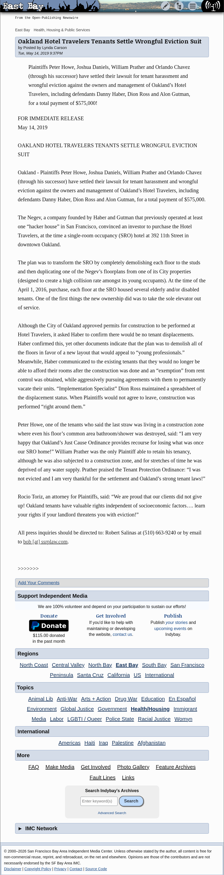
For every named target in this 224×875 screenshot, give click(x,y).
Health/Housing (150, 709)
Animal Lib (40, 699)
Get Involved (96, 767)
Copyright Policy (37, 869)
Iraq (103, 743)
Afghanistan (151, 743)
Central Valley (68, 665)
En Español (182, 699)
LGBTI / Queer (84, 719)
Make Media (59, 767)
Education (153, 699)
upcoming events (170, 628)
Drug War (126, 699)
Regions (28, 654)
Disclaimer (12, 869)
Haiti (89, 743)
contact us (122, 634)
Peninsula (61, 675)
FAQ (33, 767)
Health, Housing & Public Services (62, 30)
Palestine (122, 743)
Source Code (96, 869)
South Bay (154, 665)
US (137, 675)
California (118, 675)
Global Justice (77, 709)
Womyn (183, 719)
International (159, 675)
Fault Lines (103, 777)
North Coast (34, 665)
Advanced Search (112, 813)
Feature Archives (176, 767)
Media (39, 719)
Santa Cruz (90, 675)
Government (112, 709)
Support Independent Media (52, 596)
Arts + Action (96, 699)
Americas (69, 743)
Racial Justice (154, 719)
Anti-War (67, 699)
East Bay (22, 30)
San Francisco (187, 665)
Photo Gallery (133, 767)
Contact (76, 869)
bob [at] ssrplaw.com (45, 541)
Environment (42, 709)
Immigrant (185, 709)
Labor (56, 719)
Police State (120, 719)
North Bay (100, 665)
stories (177, 622)
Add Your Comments (38, 582)
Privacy (60, 869)
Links (128, 777)
